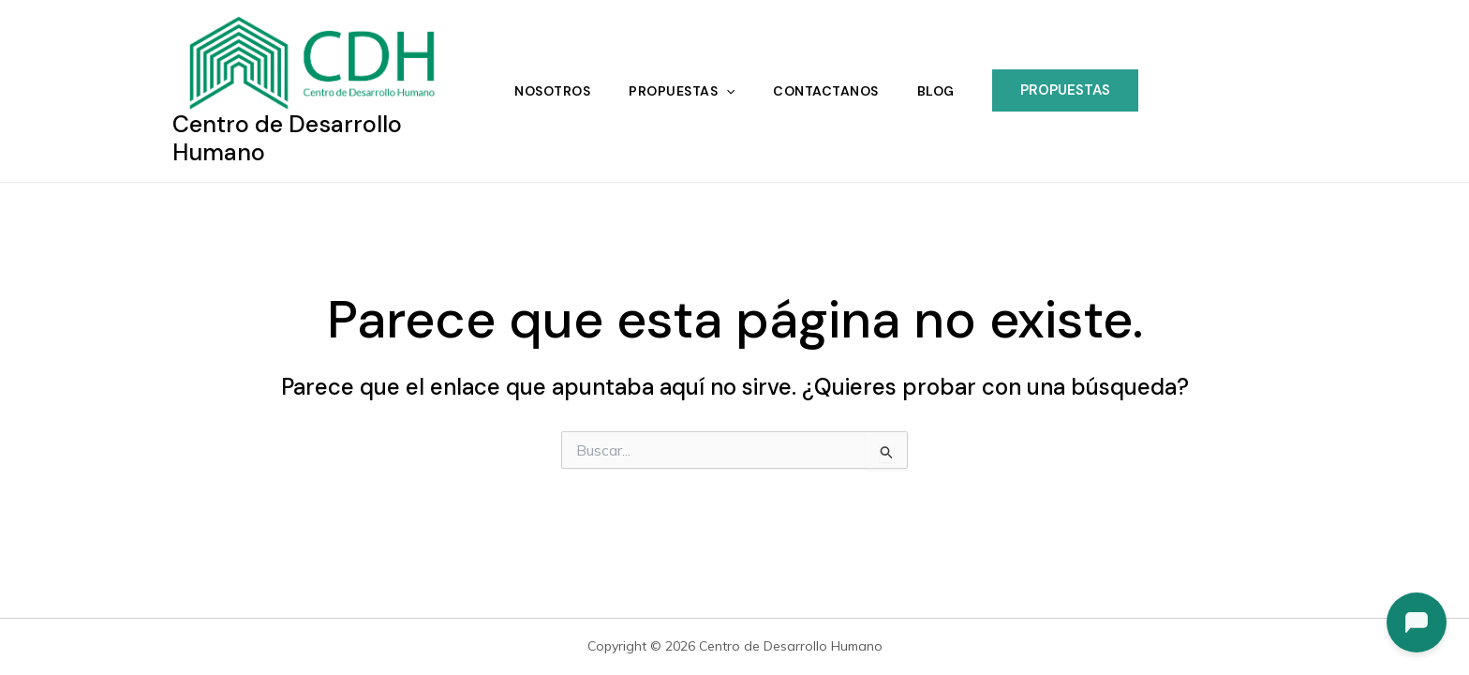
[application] (725, 90)
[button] (1071, 89)
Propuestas (681, 90)
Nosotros (548, 90)
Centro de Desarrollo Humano (287, 136)
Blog (939, 90)
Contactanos (828, 90)
